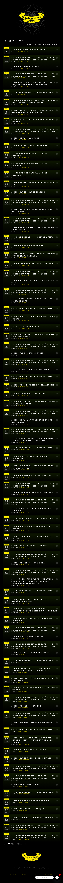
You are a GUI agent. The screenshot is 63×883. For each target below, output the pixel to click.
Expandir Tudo (51, 44)
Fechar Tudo (34, 44)
